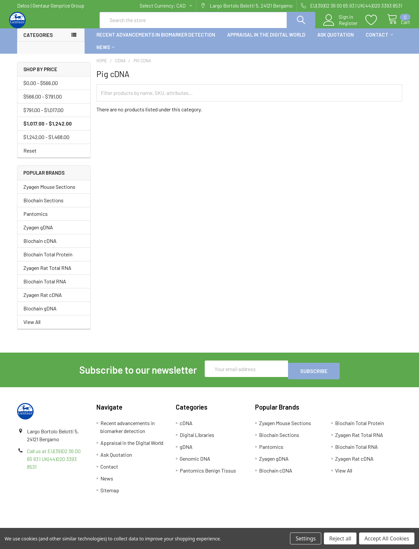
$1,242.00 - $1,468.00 (46, 143)
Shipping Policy (161, 525)
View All (31, 328)
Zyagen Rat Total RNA (47, 274)
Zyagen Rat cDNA (42, 301)
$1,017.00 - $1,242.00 (47, 129)
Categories (38, 41)
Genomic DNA (195, 462)
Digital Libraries (197, 438)
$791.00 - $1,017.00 (43, 116)
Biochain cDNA (40, 247)
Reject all (340, 538)
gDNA (186, 450)
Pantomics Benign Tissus (208, 474)
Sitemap (109, 494)
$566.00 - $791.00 (42, 102)
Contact (379, 40)
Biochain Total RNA (44, 287)
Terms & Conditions (65, 525)
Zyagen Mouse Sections (49, 192)
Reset (30, 156)
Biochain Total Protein (47, 260)
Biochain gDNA (40, 314)
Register (340, 27)
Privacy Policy (353, 525)
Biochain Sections (43, 206)
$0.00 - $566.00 (40, 89)
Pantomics (35, 220)
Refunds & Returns (257, 525)
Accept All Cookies (386, 538)
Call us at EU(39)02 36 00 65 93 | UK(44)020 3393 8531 (54, 462)
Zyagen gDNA (38, 233)
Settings (306, 538)
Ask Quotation (335, 40)
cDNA (186, 426)
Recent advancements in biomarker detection (155, 40)
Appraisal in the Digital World (266, 40)
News (105, 53)
